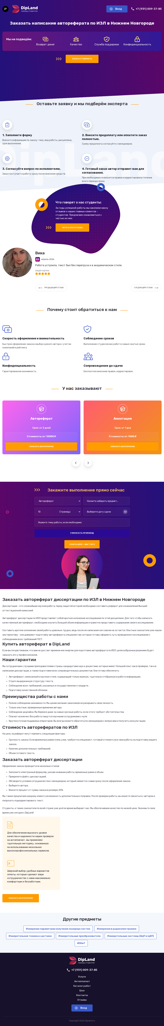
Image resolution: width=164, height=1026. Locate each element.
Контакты (82, 995)
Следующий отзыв (146, 288)
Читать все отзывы (72, 228)
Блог (82, 990)
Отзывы (82, 1000)
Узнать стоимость (82, 59)
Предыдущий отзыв (51, 288)
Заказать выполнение (41, 447)
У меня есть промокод (82, 533)
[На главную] (25, 9)
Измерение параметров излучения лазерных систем (58, 928)
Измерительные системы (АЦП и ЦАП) (130, 936)
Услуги (82, 977)
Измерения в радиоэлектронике (116, 928)
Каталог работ (82, 986)
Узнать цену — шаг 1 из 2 (82, 544)
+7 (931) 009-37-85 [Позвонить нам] (146, 8)
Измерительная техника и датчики (30, 936)
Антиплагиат (82, 981)
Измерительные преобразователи (79, 936)
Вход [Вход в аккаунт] (116, 8)
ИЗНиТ (81, 943)
